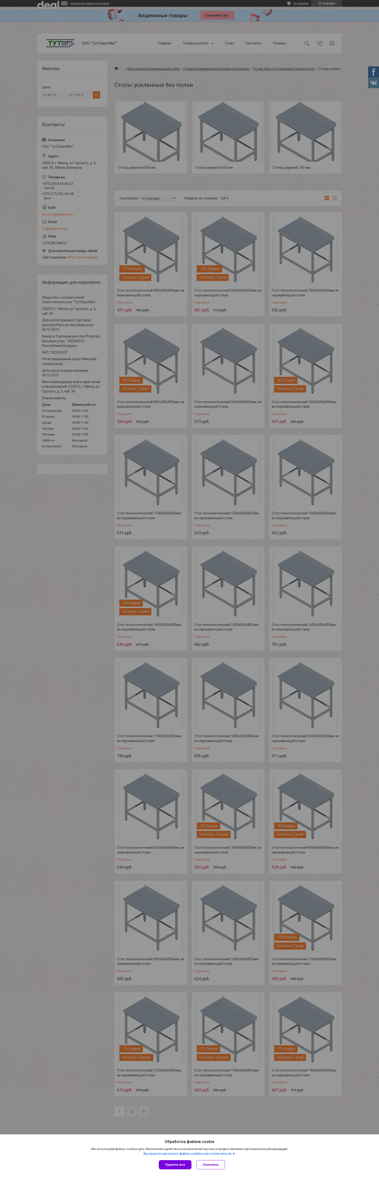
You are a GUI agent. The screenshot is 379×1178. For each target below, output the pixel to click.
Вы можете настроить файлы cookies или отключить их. (188, 1154)
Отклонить (211, 1164)
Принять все (175, 1164)
